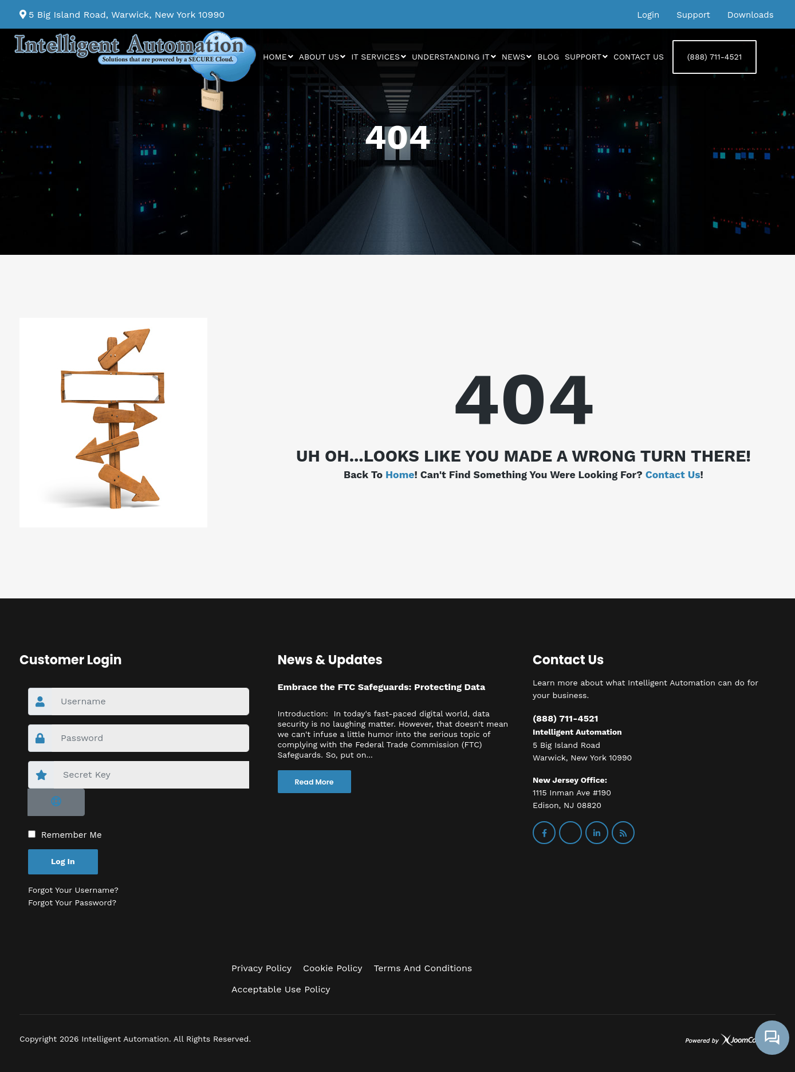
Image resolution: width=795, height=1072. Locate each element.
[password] (150, 738)
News (514, 56)
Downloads (750, 15)
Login (648, 15)
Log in (63, 861)
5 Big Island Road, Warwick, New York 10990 (127, 14)
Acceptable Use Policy (280, 989)
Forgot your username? (73, 889)
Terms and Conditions (422, 968)
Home (275, 56)
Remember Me (71, 835)
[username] (150, 701)
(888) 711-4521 (714, 56)
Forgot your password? (72, 902)
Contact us (638, 56)
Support (693, 15)
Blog (548, 56)
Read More (314, 782)
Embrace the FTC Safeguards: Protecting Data (382, 686)
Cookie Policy (332, 968)
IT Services (375, 56)
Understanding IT (451, 56)
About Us (319, 56)
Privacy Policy (261, 968)
